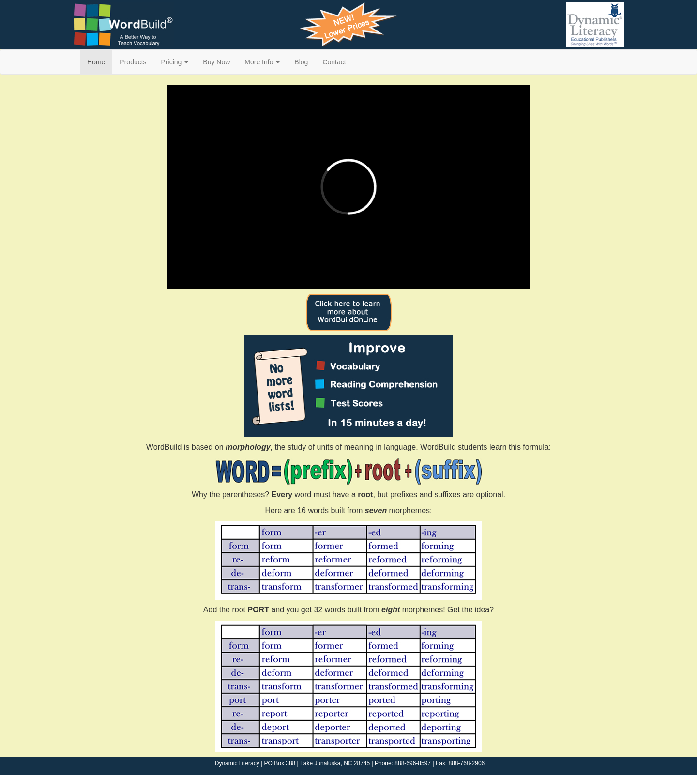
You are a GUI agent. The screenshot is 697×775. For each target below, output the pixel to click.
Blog (301, 62)
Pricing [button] (175, 62)
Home (96, 62)
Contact (334, 62)
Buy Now (216, 62)
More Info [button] (262, 62)
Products (133, 62)
